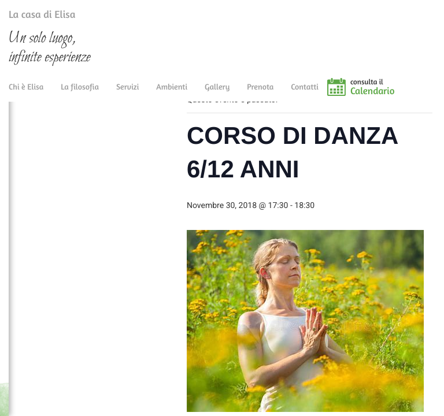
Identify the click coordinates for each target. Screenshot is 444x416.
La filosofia (80, 94)
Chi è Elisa (26, 94)
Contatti (305, 94)
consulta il (397, 94)
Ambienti (171, 94)
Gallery (217, 94)
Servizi (127, 94)
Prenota (260, 94)
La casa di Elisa (30, 17)
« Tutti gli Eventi (222, 122)
